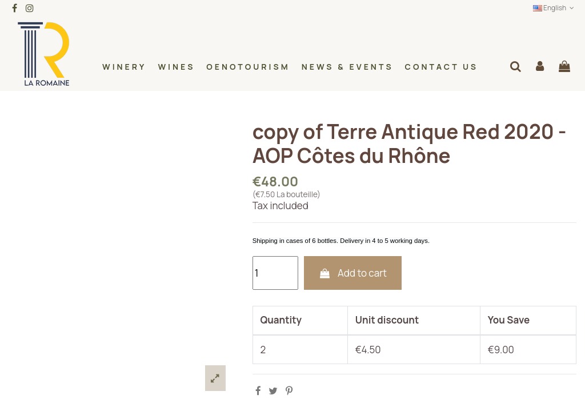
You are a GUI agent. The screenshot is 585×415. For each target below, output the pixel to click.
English (554, 8)
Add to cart (352, 273)
